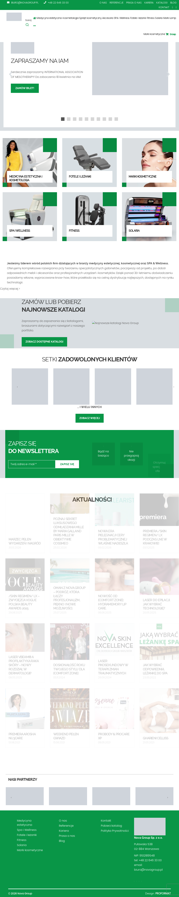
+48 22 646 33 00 (58, 3)
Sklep (171, 34)
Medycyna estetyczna (24, 822)
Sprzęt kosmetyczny (90, 18)
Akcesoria (107, 18)
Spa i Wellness (27, 830)
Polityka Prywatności (115, 830)
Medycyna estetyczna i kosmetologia (57, 18)
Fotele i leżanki (138, 18)
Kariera (148, 3)
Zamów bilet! (24, 88)
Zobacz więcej (89, 418)
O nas (103, 3)
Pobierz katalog (111, 825)
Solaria (159, 18)
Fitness (151, 18)
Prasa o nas (134, 3)
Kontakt (164, 7)
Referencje (116, 3)
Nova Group (24, 893)
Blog (173, 3)
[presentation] (11, 74)
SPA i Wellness (122, 18)
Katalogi (161, 3)
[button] (63, 119)
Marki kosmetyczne (154, 34)
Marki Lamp (169, 18)
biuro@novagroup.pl (24, 3)
